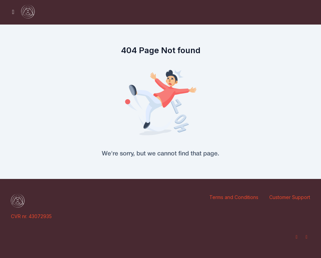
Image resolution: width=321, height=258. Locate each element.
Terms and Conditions (233, 197)
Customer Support (289, 197)
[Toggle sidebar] (13, 12)
